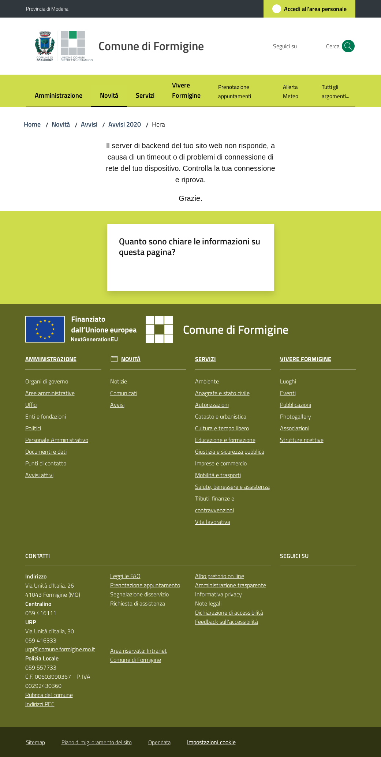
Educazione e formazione (225, 439)
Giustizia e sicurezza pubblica (229, 451)
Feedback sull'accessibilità (226, 621)
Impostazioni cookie (211, 742)
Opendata (159, 742)
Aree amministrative (50, 393)
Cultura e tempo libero (222, 428)
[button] (346, 46)
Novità (61, 124)
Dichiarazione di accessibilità (229, 612)
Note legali (208, 603)
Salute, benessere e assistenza (232, 486)
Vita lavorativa (212, 521)
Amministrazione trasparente (230, 585)
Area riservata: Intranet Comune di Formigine (138, 655)
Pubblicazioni (295, 404)
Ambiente (207, 381)
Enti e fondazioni (45, 416)
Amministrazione (50, 359)
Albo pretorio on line (219, 576)
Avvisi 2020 (124, 124)
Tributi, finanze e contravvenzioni (214, 504)
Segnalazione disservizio (139, 594)
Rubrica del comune (49, 694)
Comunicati (123, 393)
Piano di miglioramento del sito (96, 742)
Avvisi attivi (39, 475)
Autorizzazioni (212, 404)
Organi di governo (46, 381)
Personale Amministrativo (56, 439)
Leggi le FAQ (125, 576)
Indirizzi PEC (40, 704)
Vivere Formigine (305, 359)
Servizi (205, 359)
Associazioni (294, 428)
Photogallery (295, 416)
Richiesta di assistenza (137, 603)
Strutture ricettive (302, 439)
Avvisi (89, 124)
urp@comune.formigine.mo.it (60, 649)
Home (32, 124)
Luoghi (288, 381)
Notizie (118, 381)
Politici (33, 428)
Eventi (288, 393)
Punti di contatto (45, 463)
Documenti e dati (46, 451)
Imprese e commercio (221, 463)
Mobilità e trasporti (218, 475)
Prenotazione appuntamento (145, 585)
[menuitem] (58, 96)
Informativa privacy (218, 594)
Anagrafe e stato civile (222, 393)
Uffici (31, 404)
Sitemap (35, 742)
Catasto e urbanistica (220, 416)
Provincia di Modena (47, 8)
